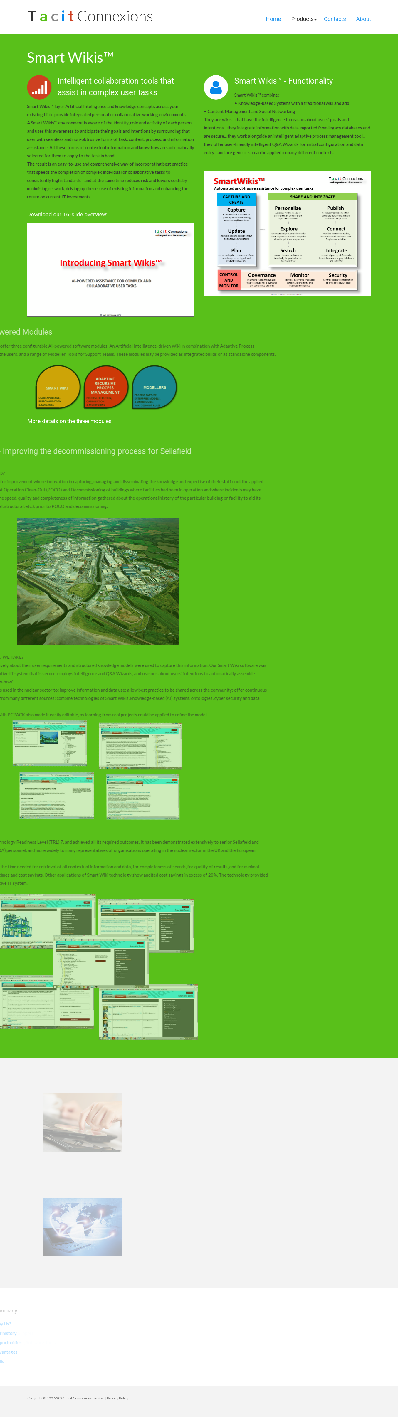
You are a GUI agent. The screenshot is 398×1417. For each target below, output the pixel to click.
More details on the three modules (69, 421)
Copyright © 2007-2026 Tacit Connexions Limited (66, 1398)
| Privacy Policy (116, 1398)
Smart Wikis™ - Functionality (289, 81)
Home (273, 19)
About (363, 19)
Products (302, 19)
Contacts (335, 19)
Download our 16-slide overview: (61, 215)
